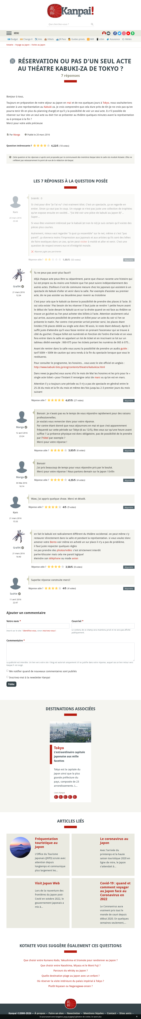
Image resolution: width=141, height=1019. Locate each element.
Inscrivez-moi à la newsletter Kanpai (29, 677)
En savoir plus (96, 1017)
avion (75, 558)
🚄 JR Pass (61, 39)
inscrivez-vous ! (49, 630)
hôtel (45, 437)
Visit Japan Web (47, 883)
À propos (40, 1013)
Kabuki (48, 106)
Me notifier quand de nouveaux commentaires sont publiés (43, 671)
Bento (53, 542)
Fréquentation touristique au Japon (46, 843)
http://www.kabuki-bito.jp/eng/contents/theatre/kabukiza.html (69, 367)
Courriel (77, 621)
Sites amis (125, 1013)
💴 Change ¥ (26, 39)
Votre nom (13, 621)
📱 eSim (100, 39)
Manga (16, 134)
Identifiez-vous (29, 630)
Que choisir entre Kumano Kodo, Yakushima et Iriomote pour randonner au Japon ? (71, 960)
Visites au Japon (38, 44)
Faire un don (56, 1013)
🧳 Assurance (113, 39)
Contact (111, 1013)
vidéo (69, 550)
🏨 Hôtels (49, 39)
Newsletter (73, 1013)
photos (61, 550)
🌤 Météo (127, 39)
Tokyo (106, 102)
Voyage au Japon (22, 44)
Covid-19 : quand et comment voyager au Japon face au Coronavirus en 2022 (115, 891)
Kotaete (9, 44)
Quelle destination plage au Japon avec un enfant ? (71, 975)
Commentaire (15, 640)
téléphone (55, 558)
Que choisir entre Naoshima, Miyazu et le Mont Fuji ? (70, 965)
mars (97, 377)
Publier (11, 684)
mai (69, 102)
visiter (83, 241)
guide (124, 348)
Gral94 (17, 286)
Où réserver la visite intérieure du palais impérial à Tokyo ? (70, 981)
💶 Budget (13, 39)
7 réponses (70, 76)
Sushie (13, 593)
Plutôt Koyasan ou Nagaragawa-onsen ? (70, 986)
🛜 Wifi (90, 39)
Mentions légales (93, 1013)
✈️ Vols (38, 39)
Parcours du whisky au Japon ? (70, 970)
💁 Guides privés (76, 39)
